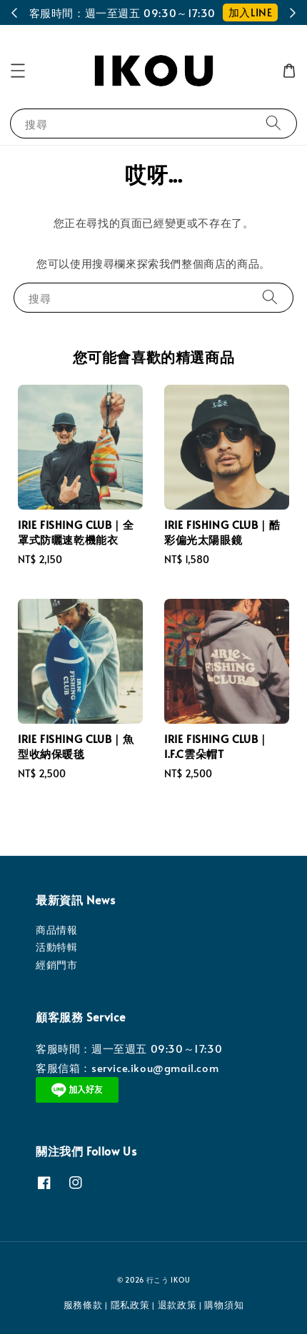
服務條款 (83, 1304)
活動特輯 (56, 947)
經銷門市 (56, 964)
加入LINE (250, 11)
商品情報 (56, 929)
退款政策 (177, 1304)
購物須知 (223, 1304)
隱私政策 (130, 1304)
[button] (18, 70)
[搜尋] (273, 123)
